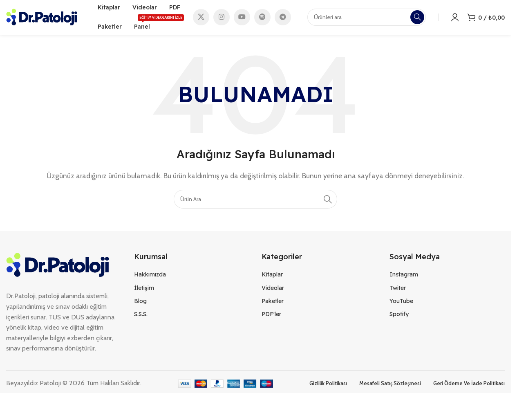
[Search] (255, 201)
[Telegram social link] (283, 18)
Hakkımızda (150, 277)
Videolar (273, 290)
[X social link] (201, 18)
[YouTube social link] (242, 18)
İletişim (144, 290)
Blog (140, 303)
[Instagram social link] (221, 18)
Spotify (399, 316)
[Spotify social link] (262, 18)
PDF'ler (271, 316)
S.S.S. (141, 316)
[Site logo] (41, 18)
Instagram (403, 277)
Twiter (397, 290)
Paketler (273, 303)
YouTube (401, 303)
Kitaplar (272, 277)
